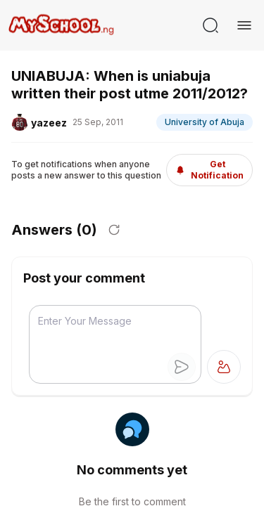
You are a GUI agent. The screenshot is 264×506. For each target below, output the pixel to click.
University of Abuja (204, 122)
